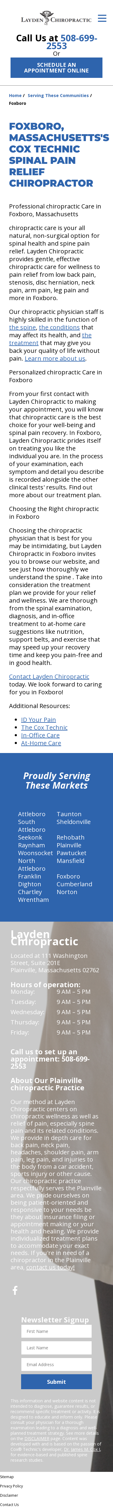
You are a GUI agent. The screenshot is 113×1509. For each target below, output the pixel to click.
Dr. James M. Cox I (82, 1449)
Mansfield (70, 861)
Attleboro (32, 814)
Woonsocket (35, 853)
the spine (22, 327)
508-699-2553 (71, 42)
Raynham (31, 845)
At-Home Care (41, 743)
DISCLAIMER (36, 1438)
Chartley (30, 892)
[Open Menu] (102, 18)
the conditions (59, 327)
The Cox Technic (44, 727)
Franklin (29, 876)
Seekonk (30, 837)
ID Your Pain (38, 720)
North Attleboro (32, 865)
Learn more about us (55, 358)
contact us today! (50, 1267)
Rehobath (71, 837)
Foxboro (68, 876)
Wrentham (33, 900)
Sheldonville (74, 822)
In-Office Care (40, 735)
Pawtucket (71, 853)
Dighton (29, 884)
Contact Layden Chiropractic (49, 676)
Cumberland (74, 884)
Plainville (69, 845)
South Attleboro (32, 826)
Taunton (69, 814)
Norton (67, 892)
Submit (56, 1381)
